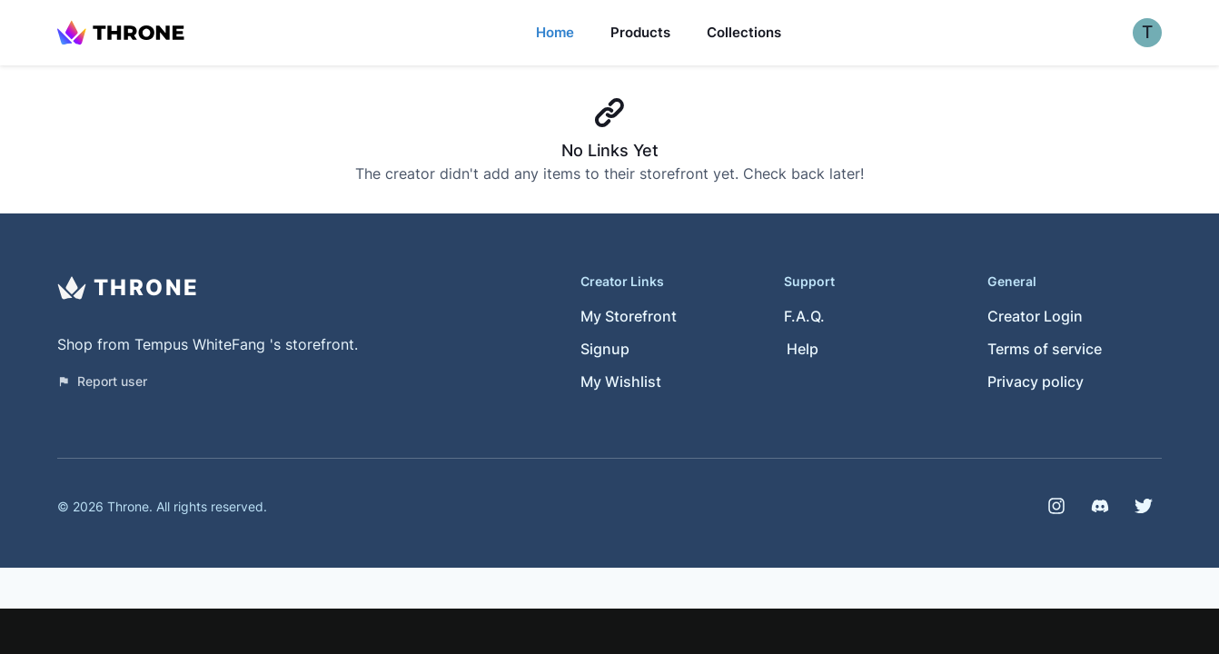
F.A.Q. (804, 316)
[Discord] (1100, 506)
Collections (744, 32)
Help (802, 349)
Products (640, 32)
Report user (102, 381)
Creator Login (1035, 316)
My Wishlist (620, 381)
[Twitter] (1143, 506)
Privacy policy (1035, 381)
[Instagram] (1056, 506)
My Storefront (628, 316)
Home (555, 32)
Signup (604, 349)
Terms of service (1044, 349)
